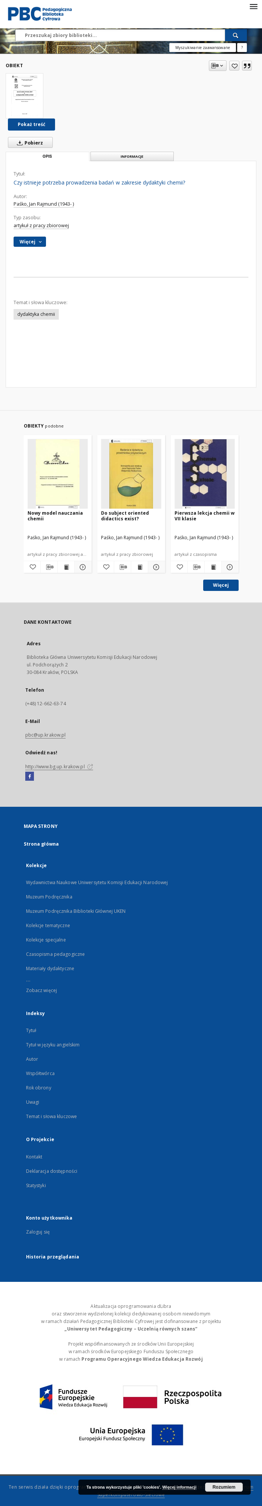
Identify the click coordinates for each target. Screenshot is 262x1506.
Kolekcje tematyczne (48, 925)
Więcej (221, 585)
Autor (32, 1059)
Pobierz (28, 142)
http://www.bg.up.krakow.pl (59, 766)
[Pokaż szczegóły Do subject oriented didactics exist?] (155, 567)
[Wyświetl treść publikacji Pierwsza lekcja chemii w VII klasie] (213, 567)
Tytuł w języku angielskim (53, 1044)
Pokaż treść (31, 124)
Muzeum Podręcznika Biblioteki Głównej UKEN (76, 911)
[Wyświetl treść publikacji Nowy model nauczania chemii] (66, 567)
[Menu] (253, 6)
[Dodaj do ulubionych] (234, 66)
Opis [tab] (47, 156)
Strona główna (41, 844)
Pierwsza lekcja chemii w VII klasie (204, 515)
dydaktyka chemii (36, 314)
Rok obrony (38, 1088)
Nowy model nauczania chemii (55, 515)
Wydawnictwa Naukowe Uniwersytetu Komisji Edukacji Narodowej (97, 882)
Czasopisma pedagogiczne (55, 954)
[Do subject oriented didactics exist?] (131, 474)
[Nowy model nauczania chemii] (57, 474)
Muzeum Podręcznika (49, 897)
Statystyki (36, 1185)
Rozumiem (224, 1487)
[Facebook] (29, 776)
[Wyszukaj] (236, 35)
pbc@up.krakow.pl (45, 735)
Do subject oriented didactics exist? (125, 515)
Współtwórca (40, 1073)
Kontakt (34, 1157)
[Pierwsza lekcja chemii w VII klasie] (204, 474)
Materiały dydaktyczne (50, 968)
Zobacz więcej (41, 990)
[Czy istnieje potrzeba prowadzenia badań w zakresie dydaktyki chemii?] (24, 95)
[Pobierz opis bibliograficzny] (49, 567)
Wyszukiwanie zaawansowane (202, 47)
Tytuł (31, 1030)
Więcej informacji (179, 1487)
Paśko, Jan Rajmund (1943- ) (44, 204)
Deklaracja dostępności (52, 1171)
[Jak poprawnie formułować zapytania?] (242, 47)
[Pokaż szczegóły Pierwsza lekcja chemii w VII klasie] (229, 567)
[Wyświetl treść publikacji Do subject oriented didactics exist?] (139, 567)
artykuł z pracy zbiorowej (41, 225)
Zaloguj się (38, 1232)
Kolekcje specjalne (46, 940)
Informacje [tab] (132, 156)
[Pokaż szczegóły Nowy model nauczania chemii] (82, 567)
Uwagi (33, 1102)
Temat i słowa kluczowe (51, 1116)
